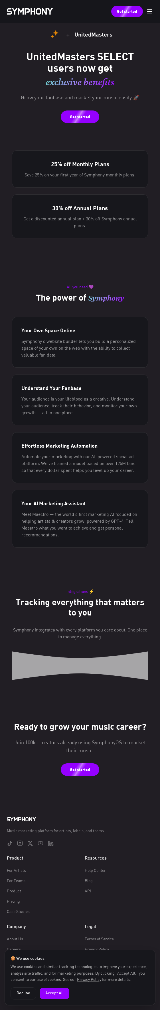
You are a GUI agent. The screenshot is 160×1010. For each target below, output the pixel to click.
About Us (15, 938)
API (88, 890)
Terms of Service (99, 938)
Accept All (54, 993)
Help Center (95, 870)
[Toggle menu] (149, 11)
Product (14, 890)
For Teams (16, 880)
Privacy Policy (89, 979)
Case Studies (18, 911)
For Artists (16, 870)
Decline (23, 993)
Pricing (13, 901)
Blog (89, 880)
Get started (127, 11)
